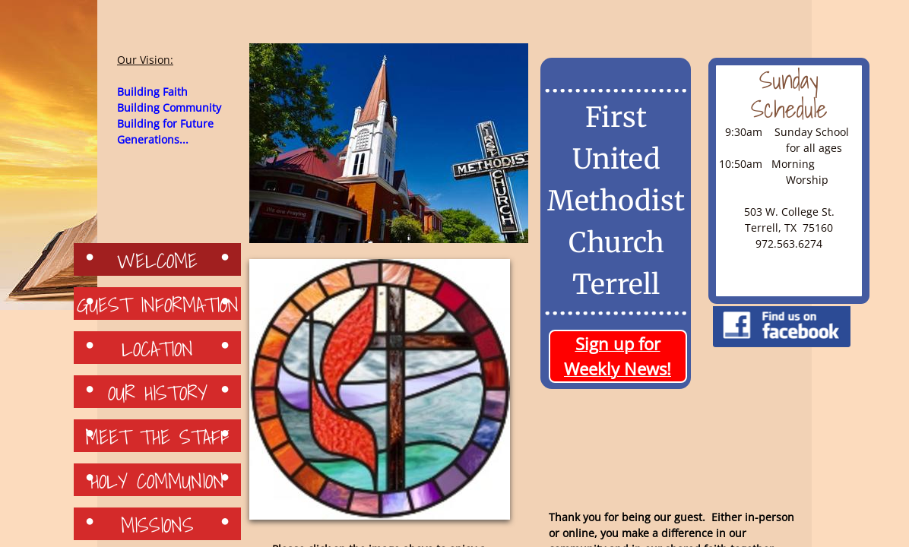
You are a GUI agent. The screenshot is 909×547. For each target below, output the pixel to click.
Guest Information (158, 304)
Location (157, 348)
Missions (157, 524)
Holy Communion (157, 480)
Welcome (157, 260)
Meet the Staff (157, 436)
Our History (157, 392)
